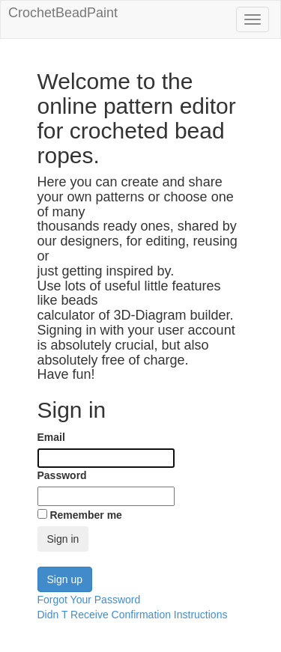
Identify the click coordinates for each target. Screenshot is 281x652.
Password (62, 475)
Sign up (64, 579)
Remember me (85, 515)
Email (51, 437)
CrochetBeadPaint (63, 12)
